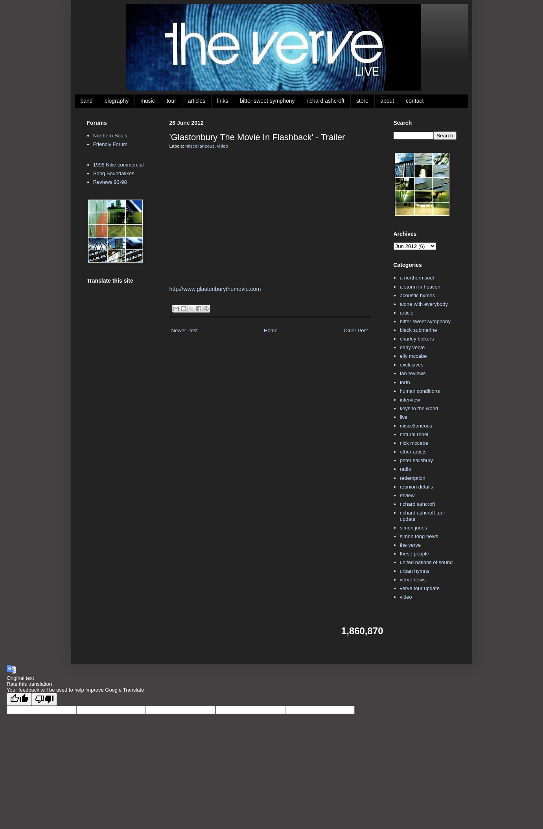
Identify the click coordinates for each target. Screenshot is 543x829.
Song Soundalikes (113, 173)
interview (410, 400)
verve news (413, 580)
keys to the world (419, 408)
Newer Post (184, 330)
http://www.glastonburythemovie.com (215, 289)
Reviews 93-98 (110, 182)
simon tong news (419, 536)
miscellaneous (199, 145)
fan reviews (413, 373)
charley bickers (417, 339)
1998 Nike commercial (118, 165)
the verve (410, 545)
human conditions (420, 391)
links (222, 101)
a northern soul (417, 278)
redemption (412, 478)
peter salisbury (416, 460)
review (407, 495)
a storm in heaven (420, 287)
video (222, 145)
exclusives (411, 365)
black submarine (418, 330)
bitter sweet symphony (267, 101)
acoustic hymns (417, 295)
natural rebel (414, 434)
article (407, 313)
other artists (413, 452)
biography (117, 101)
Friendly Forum (110, 144)
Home (271, 330)
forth (405, 382)
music (147, 101)
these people (414, 554)
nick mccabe (414, 443)
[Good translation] (19, 699)
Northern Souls (110, 136)
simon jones (413, 528)
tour (171, 101)
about (387, 101)
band (87, 101)
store (362, 101)
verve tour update (420, 588)
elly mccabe (413, 356)
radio (405, 469)
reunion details (416, 487)
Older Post (356, 330)
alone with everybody (424, 304)
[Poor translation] (44, 699)
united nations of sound (426, 562)
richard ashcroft (325, 101)
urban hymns (414, 571)
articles (196, 101)
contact (414, 101)
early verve (412, 347)
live (404, 417)
